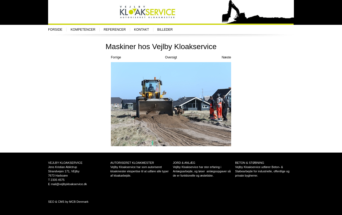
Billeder (165, 29)
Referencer (115, 29)
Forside (55, 29)
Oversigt (171, 57)
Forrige (116, 57)
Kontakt (141, 29)
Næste (226, 57)
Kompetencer (83, 29)
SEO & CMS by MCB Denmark (68, 201)
